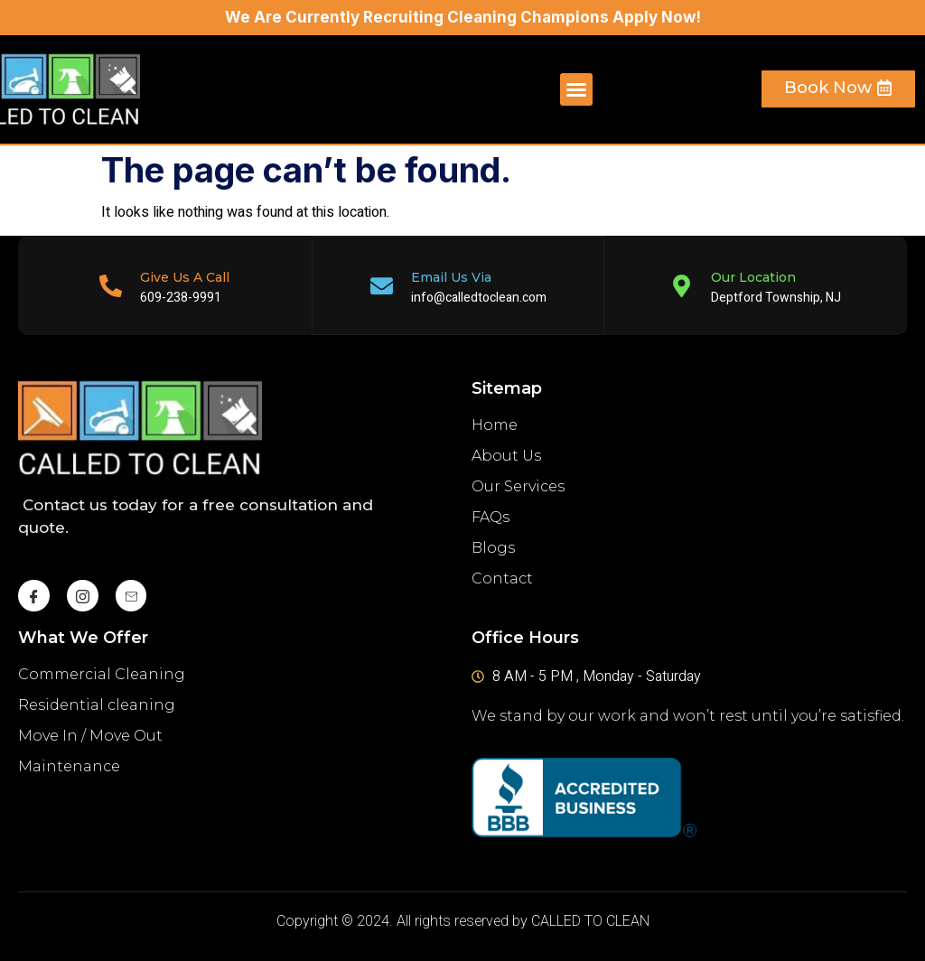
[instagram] (82, 594)
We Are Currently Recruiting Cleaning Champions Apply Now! (463, 17)
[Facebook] (34, 594)
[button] (576, 89)
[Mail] (131, 594)
